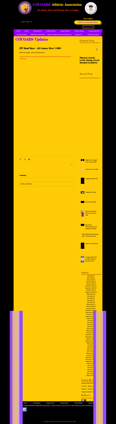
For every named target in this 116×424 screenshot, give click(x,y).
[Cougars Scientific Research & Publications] (59, 34)
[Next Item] (97, 49)
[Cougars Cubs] (38, 405)
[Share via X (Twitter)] (25, 159)
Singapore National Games (88, 392)
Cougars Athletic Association (89, 383)
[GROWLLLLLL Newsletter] (38, 34)
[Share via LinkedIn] (29, 159)
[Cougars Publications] (76, 405)
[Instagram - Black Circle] (85, 400)
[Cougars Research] (65, 405)
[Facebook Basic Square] (82, 400)
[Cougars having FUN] (56, 405)
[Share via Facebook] (20, 159)
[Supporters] (78, 34)
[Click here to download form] (87, 22)
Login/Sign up (26, 22)
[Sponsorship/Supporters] (87, 405)
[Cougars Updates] (22, 34)
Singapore (84, 389)
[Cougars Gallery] (46, 405)
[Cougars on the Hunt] (29, 405)
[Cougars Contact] (88, 26)
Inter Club (84, 386)
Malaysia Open (92, 386)
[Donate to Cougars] (93, 34)
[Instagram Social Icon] (24, 409)
